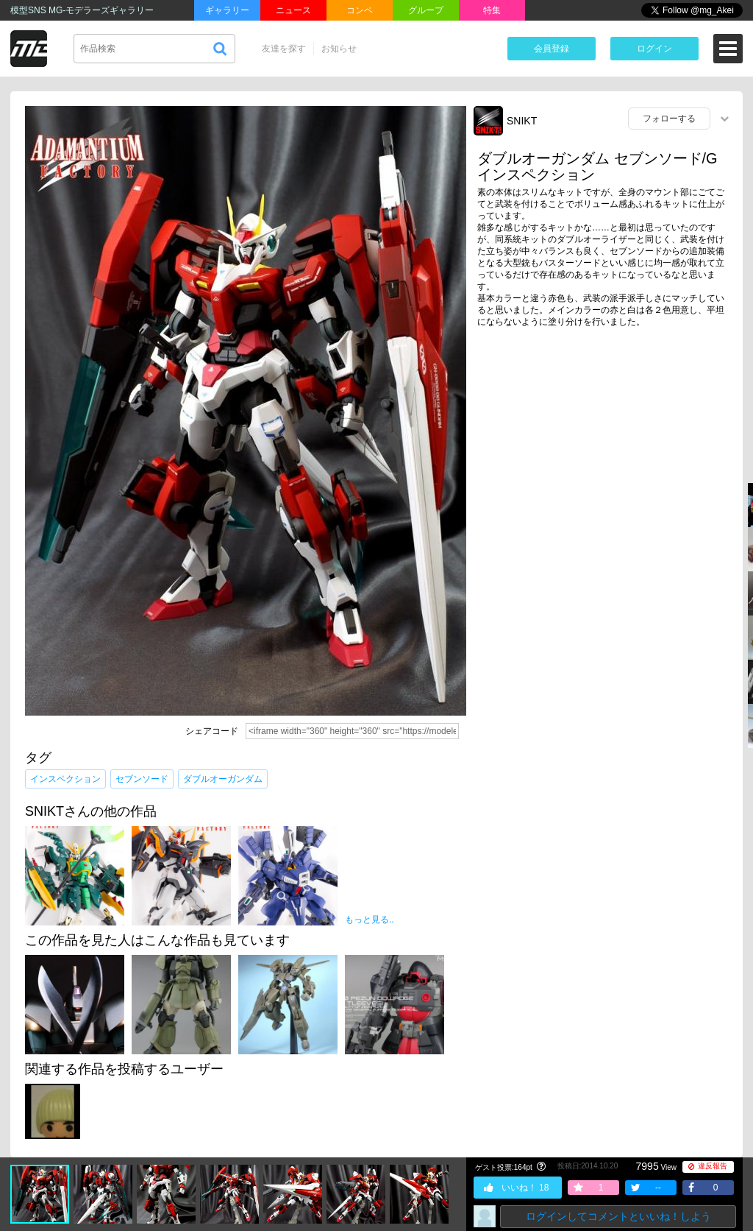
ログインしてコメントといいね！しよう (618, 1216)
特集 (492, 10)
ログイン (654, 48)
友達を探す (284, 48)
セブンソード (141, 779)
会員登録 (551, 48)
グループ (425, 10)
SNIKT (522, 121)
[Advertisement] (604, 453)
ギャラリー (227, 10)
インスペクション (65, 779)
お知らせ (339, 48)
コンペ (359, 10)
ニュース (293, 10)
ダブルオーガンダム (223, 779)
